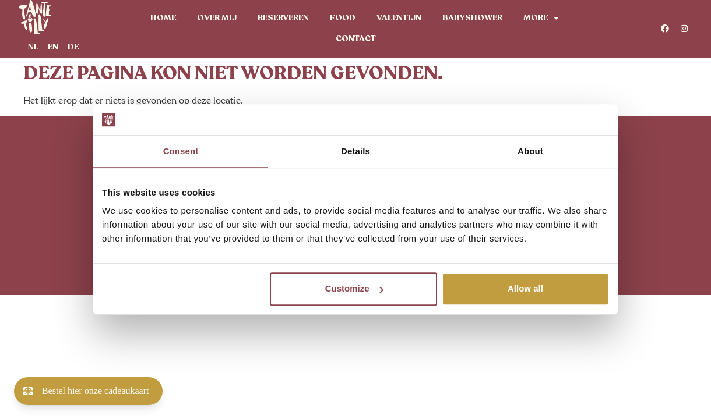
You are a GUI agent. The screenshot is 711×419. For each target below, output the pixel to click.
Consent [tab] (181, 151)
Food (343, 17)
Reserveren (283, 17)
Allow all (525, 288)
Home (163, 17)
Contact (356, 38)
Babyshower (472, 17)
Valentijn (398, 17)
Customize (354, 288)
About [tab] (530, 151)
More (541, 18)
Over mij (217, 17)
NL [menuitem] (33, 46)
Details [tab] (355, 151)
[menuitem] (33, 46)
